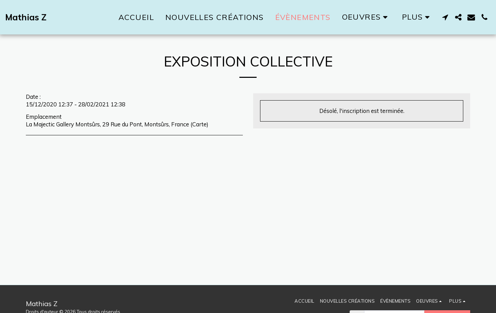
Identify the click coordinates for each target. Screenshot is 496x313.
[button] (445, 17)
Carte (199, 124)
